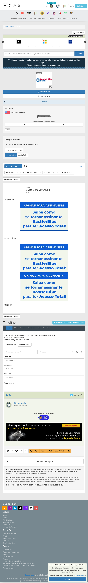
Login (72, 6)
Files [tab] (39, 328)
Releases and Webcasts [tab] (27, 328)
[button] (5, 5)
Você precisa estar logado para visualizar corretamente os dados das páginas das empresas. (44, 62)
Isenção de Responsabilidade (13, 561)
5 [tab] (42, 46)
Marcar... (45, 102)
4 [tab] (39, 46)
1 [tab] (28, 46)
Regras (5, 559)
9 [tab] (56, 46)
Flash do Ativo (44, 96)
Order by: (7, 357)
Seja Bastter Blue (9, 543)
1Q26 (8, 395)
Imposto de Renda (9, 527)
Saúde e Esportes (9, 538)
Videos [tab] (16, 328)
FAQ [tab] (48, 328)
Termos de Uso (8, 568)
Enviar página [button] (78, 33)
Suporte (5, 554)
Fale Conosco (8, 557)
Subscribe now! (43, 116)
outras (8, 130)
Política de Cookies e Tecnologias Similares (18, 563)
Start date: (8, 365)
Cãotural (6, 541)
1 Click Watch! (44, 92)
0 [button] (12, 451)
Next (85, 42)
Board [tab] (9, 328)
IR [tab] (43, 328)
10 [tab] (59, 46)
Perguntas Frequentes (11, 552)
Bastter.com (29, 575)
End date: (7, 374)
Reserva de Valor (9, 522)
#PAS (5, 536)
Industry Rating (22, 155)
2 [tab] (32, 46)
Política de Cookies (79, 575)
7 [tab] (49, 46)
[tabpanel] (18, 41)
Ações (5, 515)
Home (6, 27)
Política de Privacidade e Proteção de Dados (19, 566)
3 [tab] (35, 46)
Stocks (12, 27)
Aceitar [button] (67, 579)
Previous (3, 42)
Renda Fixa (7, 525)
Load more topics (45, 461)
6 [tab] (46, 46)
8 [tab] (52, 46)
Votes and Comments (14, 150)
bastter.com (20, 403)
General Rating (11, 155)
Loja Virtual (7, 550)
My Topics (10, 383)
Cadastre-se (81, 6)
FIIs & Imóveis (8, 520)
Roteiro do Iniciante (10, 534)
